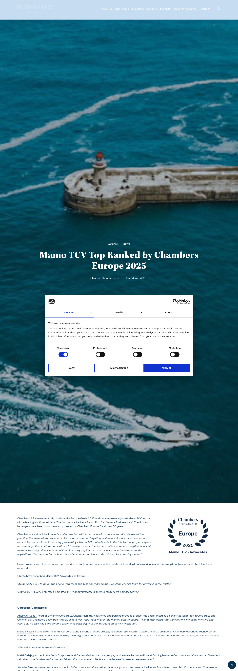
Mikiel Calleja (24, 655)
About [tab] (168, 312)
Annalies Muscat (27, 667)
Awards (113, 244)
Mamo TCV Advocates (105, 278)
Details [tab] (119, 312)
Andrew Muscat (27, 615)
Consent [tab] (69, 312)
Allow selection (119, 367)
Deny (71, 367)
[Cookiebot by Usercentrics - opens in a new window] (175, 301)
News (126, 244)
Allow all (166, 367)
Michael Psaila (25, 631)
